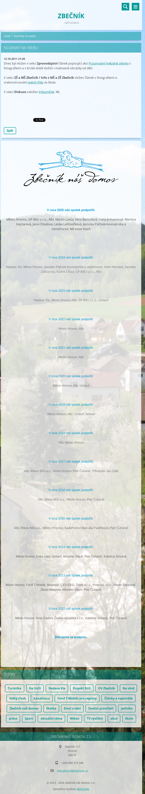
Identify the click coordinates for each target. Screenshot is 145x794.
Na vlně (128, 688)
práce (13, 718)
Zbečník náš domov (24, 708)
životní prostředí (100, 708)
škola (129, 718)
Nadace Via (57, 688)
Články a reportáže (118, 698)
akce (114, 718)
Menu (135, 6)
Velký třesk (17, 698)
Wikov (74, 718)
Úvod (7, 36)
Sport (29, 718)
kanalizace (42, 698)
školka (51, 708)
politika (127, 708)
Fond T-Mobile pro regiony (77, 698)
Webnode (83, 789)
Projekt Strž (82, 688)
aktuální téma (51, 718)
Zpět (10, 131)
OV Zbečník (106, 688)
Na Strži (35, 688)
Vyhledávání (125, 6)
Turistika (14, 688)
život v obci (72, 708)
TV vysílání (95, 718)
